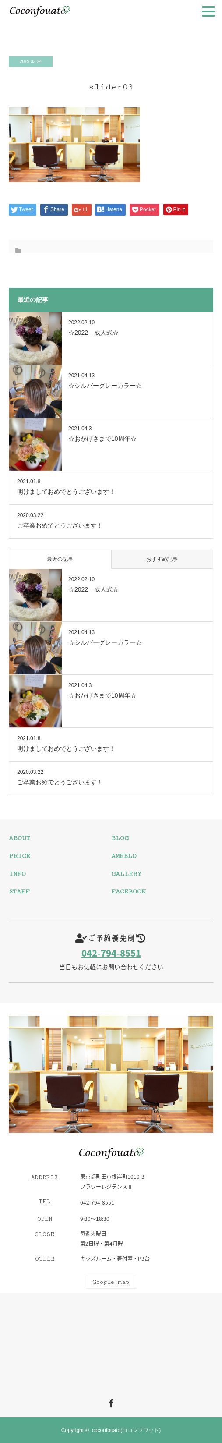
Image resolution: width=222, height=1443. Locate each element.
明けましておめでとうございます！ (66, 491)
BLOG (120, 838)
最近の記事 (60, 559)
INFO (17, 874)
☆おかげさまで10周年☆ (102, 438)
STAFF (19, 891)
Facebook (109, 1401)
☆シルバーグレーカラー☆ (105, 385)
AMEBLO (124, 856)
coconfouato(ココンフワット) (126, 1430)
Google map (111, 1282)
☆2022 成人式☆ (93, 332)
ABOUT (19, 838)
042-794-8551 (111, 953)
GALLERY (126, 874)
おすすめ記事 (162, 559)
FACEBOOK (128, 891)
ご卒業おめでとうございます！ (60, 525)
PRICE (19, 856)
